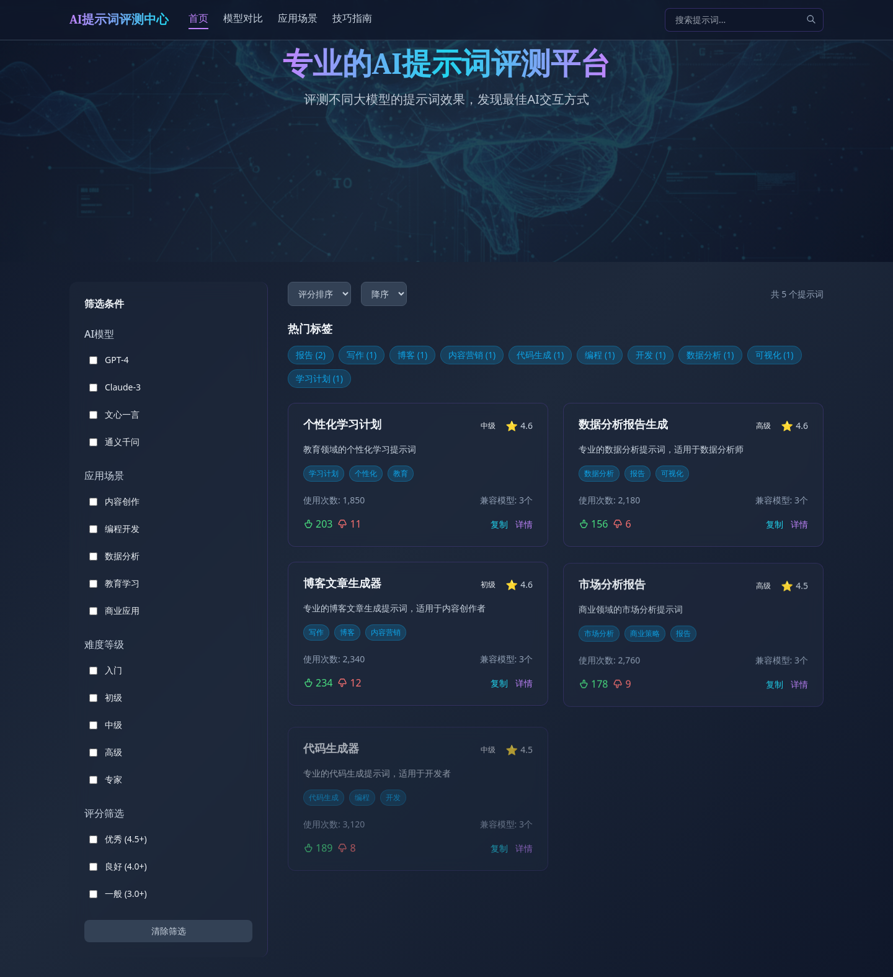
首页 (198, 18)
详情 (524, 524)
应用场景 (298, 18)
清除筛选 (168, 931)
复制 (499, 524)
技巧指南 (352, 18)
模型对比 (243, 18)
